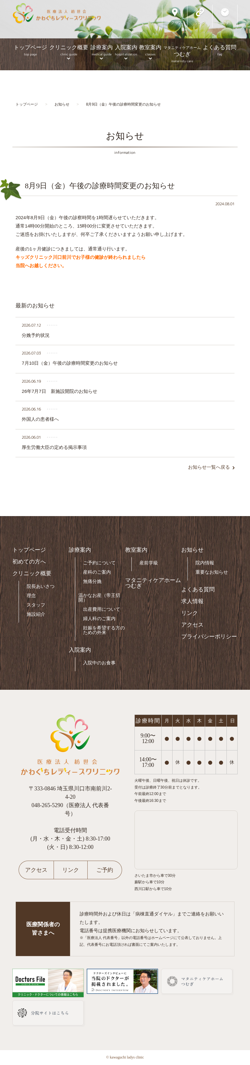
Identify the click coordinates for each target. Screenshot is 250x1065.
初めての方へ (29, 561)
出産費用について (101, 609)
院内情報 (204, 562)
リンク (189, 613)
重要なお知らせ (211, 572)
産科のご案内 (97, 572)
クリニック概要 (68, 50)
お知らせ (192, 550)
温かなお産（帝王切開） (99, 597)
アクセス (192, 625)
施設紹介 (36, 614)
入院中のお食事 (99, 662)
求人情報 (192, 601)
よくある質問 (220, 50)
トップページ (30, 50)
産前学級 (148, 562)
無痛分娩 (92, 581)
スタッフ (36, 604)
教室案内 (150, 50)
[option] (125, 35)
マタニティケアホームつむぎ (153, 583)
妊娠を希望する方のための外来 (104, 630)
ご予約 (104, 870)
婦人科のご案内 (99, 618)
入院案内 (126, 50)
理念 (31, 595)
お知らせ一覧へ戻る (209, 467)
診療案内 (101, 50)
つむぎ (182, 54)
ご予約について (99, 562)
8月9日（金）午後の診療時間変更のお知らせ (100, 186)
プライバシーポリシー (209, 636)
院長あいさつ (41, 586)
